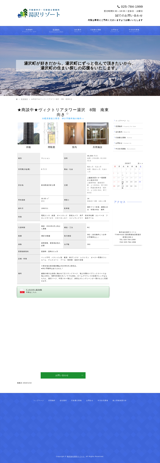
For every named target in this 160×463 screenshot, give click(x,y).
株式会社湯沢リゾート (76, 456)
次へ (139, 163)
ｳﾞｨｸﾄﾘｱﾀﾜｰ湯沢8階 (34, 290)
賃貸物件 (24, 99)
